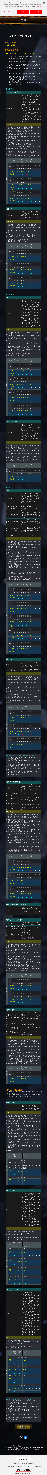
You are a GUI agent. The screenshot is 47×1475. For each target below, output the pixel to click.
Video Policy (38, 1466)
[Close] (44, 3)
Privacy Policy (20, 1466)
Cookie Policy (29, 1466)
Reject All (36, 11)
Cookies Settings (8, 11)
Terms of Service (10, 1466)
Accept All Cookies (23, 11)
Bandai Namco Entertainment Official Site (23, 1463)
